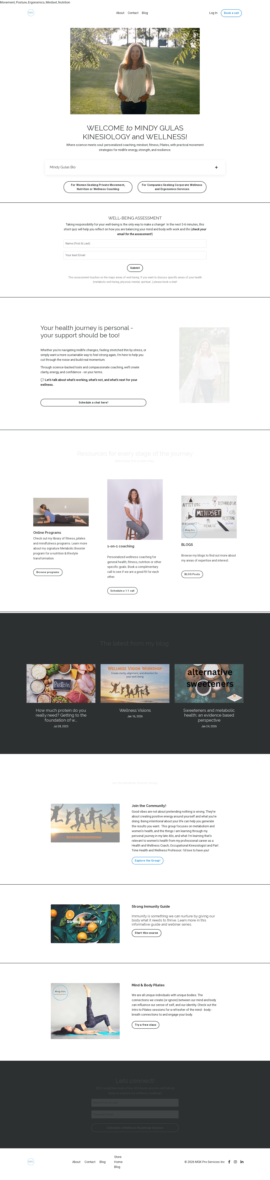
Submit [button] (135, 269)
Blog (145, 13)
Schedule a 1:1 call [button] (122, 593)
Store (118, 1161)
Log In (213, 13)
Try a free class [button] (145, 1029)
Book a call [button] (231, 12)
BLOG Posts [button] (192, 577)
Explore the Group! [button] (147, 864)
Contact (133, 13)
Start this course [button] (146, 937)
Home (118, 1166)
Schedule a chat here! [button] (93, 405)
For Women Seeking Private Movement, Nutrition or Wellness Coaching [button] (98, 188)
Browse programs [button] (48, 575)
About (120, 13)
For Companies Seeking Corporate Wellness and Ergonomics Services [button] (172, 188)
